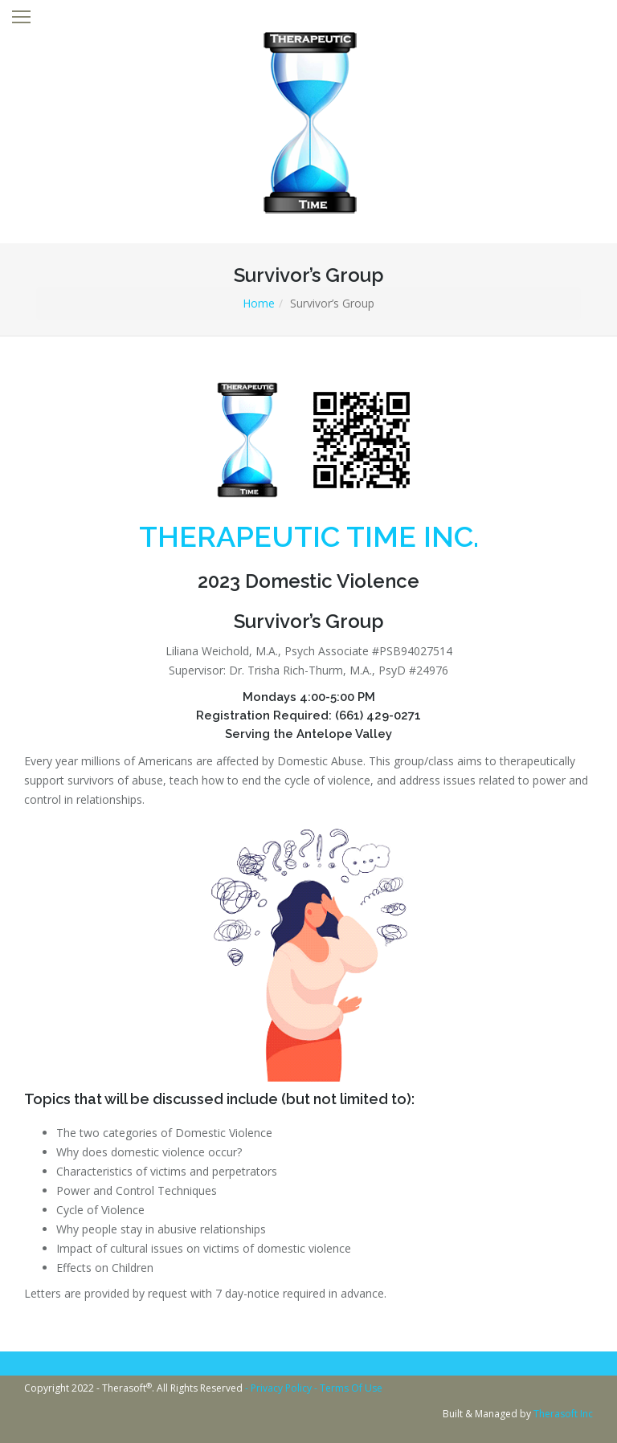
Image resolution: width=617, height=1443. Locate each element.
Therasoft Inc (563, 1414)
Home (259, 303)
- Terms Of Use (348, 1388)
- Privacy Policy (279, 1388)
